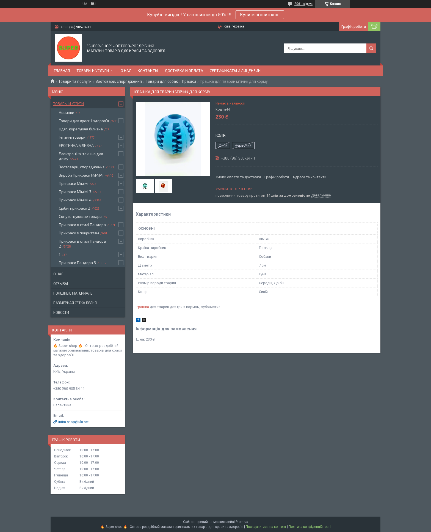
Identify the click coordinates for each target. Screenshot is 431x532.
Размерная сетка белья (75, 303)
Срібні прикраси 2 (74, 208)
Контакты (148, 70)
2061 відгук (303, 4)
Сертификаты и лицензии (235, 70)
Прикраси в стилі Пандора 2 (82, 243)
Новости (61, 312)
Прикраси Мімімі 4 (75, 200)
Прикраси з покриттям (79, 233)
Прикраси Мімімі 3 (75, 191)
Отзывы (60, 283)
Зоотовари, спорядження (119, 81)
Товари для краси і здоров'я (84, 120)
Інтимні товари (72, 137)
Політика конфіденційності (310, 527)
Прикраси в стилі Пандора (82, 224)
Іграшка (142, 307)
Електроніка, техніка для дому (81, 156)
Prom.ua (242, 522)
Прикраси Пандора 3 (77, 262)
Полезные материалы (73, 293)
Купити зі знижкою (260, 14)
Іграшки (189, 81)
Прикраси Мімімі (73, 183)
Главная (62, 70)
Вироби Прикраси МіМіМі (81, 175)
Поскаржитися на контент (266, 527)
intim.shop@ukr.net (73, 422)
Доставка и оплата (184, 70)
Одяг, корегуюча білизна (81, 129)
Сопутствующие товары (80, 216)
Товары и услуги (92, 70)
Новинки (66, 112)
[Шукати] (371, 48)
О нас (126, 70)
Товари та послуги (75, 81)
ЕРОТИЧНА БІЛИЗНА (76, 145)
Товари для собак (162, 81)
